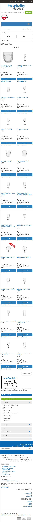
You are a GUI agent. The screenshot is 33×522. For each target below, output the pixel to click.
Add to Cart (8, 79)
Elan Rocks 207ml (22, 161)
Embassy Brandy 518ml (8, 257)
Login (30, 503)
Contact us (29, 496)
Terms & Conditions (6, 515)
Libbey (8, 29)
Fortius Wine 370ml (6, 129)
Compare (24, 1)
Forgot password (27, 506)
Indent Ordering (6, 469)
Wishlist (17, 1)
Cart (11, 1)
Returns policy (28, 493)
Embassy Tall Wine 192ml (8, 321)
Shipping (29, 495)
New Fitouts (5, 472)
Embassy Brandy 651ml (24, 257)
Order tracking (28, 492)
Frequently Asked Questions (23, 515)
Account (30, 1)
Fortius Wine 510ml (23, 129)
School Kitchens (6, 474)
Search (28, 12)
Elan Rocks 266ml (6, 161)
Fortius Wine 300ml (23, 97)
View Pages (16, 47)
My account (29, 501)
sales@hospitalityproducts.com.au (9, 480)
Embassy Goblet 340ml (7, 289)
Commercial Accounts (7, 468)
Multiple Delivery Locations (8, 471)
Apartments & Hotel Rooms (9, 466)
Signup (30, 504)
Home (4, 29)
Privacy (13, 515)
